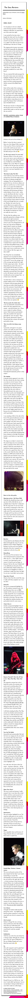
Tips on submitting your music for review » (13, 993)
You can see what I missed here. (15, 905)
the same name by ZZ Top (16, 702)
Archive (4, 18)
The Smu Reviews (11, 7)
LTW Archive (8, 18)
